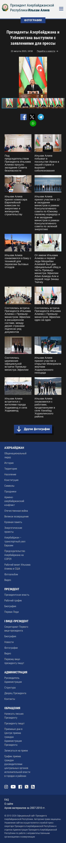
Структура (10, 687)
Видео (7, 580)
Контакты (9, 698)
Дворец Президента (15, 693)
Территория (10, 468)
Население (10, 474)
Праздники (10, 491)
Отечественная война (16, 510)
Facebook (20, 787)
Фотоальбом (11, 574)
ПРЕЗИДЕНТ (11, 589)
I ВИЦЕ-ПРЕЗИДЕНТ (16, 621)
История (9, 462)
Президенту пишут (14, 723)
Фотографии (11, 647)
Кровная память (13, 522)
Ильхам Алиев (39, 10)
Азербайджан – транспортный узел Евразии (14, 541)
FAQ (6, 799)
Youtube (13, 787)
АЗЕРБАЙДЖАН (14, 448)
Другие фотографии (37, 429)
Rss (33, 787)
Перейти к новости (46, 51)
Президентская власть (16, 594)
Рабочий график (13, 600)
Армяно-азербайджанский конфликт (14, 501)
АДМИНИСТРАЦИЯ (15, 672)
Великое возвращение (16, 516)
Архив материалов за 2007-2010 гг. (24, 807)
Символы (9, 485)
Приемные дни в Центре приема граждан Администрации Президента (13, 736)
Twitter (26, 787)
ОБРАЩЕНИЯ (12, 708)
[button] (62, 77)
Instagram (6, 787)
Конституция (11, 480)
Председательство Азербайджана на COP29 (14, 555)
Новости (9, 642)
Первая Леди (11, 611)
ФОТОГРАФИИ (33, 20)
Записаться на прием (16, 750)
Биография (10, 606)
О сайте (8, 803)
